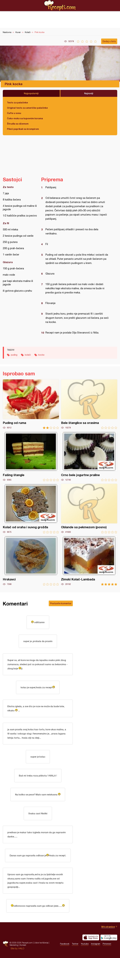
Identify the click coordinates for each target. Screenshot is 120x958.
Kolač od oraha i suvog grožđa (31, 508)
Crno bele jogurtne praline (89, 456)
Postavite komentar (60, 603)
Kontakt (23, 945)
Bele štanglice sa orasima (89, 404)
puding (14, 355)
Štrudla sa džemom (17, 123)
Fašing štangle (31, 456)
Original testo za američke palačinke (27, 107)
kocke (41, 355)
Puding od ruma (31, 404)
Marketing (14, 945)
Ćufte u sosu (14, 113)
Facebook (64, 944)
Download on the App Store (90, 937)
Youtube (85, 944)
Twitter (75, 944)
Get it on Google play (108, 937)
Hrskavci (31, 561)
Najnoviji (88, 93)
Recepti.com (60, 5)
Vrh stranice (108, 926)
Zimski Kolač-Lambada (89, 561)
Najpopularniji (31, 93)
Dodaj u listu (109, 41)
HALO (21, 948)
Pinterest (107, 944)
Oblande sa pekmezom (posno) (89, 508)
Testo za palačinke (17, 102)
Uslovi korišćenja (41, 942)
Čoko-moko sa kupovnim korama (25, 118)
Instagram (95, 944)
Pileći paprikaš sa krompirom (23, 129)
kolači (28, 355)
